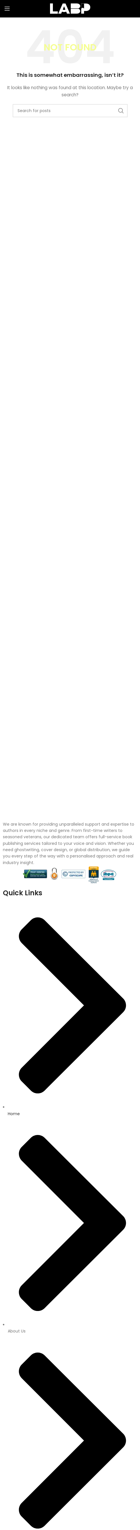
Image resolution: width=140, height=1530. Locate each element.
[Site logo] (70, 8)
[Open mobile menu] (7, 8)
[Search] (70, 110)
